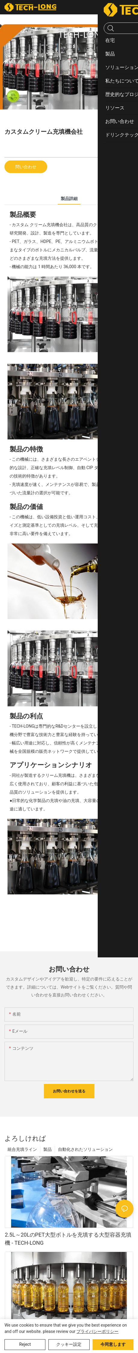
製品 (47, 1149)
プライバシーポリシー (97, 1331)
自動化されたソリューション (85, 1149)
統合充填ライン (22, 1149)
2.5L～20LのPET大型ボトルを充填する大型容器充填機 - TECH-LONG (68, 1239)
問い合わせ (25, 166)
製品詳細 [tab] (69, 198)
